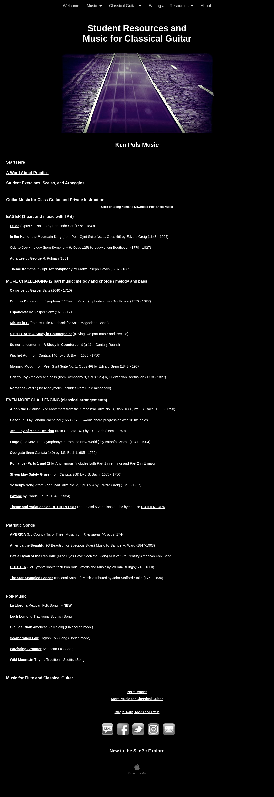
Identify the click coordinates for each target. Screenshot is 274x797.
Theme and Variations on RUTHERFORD (43, 507)
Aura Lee (17, 258)
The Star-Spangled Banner (31, 578)
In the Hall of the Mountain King (35, 237)
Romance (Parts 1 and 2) (30, 463)
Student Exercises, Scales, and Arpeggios (45, 183)
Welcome (71, 6)
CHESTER (18, 567)
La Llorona (19, 605)
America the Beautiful (27, 545)
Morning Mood (21, 366)
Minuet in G (19, 323)
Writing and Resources (171, 6)
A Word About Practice (27, 173)
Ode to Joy (19, 247)
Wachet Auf (19, 355)
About (206, 6)
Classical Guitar (125, 6)
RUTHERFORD (153, 507)
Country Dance (22, 301)
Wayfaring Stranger (26, 649)
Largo (14, 442)
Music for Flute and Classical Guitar (39, 678)
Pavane (16, 496)
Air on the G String (25, 409)
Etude (14, 226)
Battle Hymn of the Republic (33, 556)
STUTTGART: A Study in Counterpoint (41, 334)
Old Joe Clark (21, 627)
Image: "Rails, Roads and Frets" (137, 712)
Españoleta (19, 312)
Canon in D (19, 420)
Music (94, 6)
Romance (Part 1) (24, 388)
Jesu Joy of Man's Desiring (32, 431)
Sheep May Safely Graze (29, 474)
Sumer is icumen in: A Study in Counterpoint (46, 345)
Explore (156, 750)
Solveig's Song (22, 485)
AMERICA (18, 534)
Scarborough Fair (24, 638)
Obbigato (17, 453)
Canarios (17, 290)
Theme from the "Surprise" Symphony (41, 269)
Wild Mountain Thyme (28, 660)
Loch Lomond (21, 616)
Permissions (137, 692)
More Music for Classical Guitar (137, 699)
